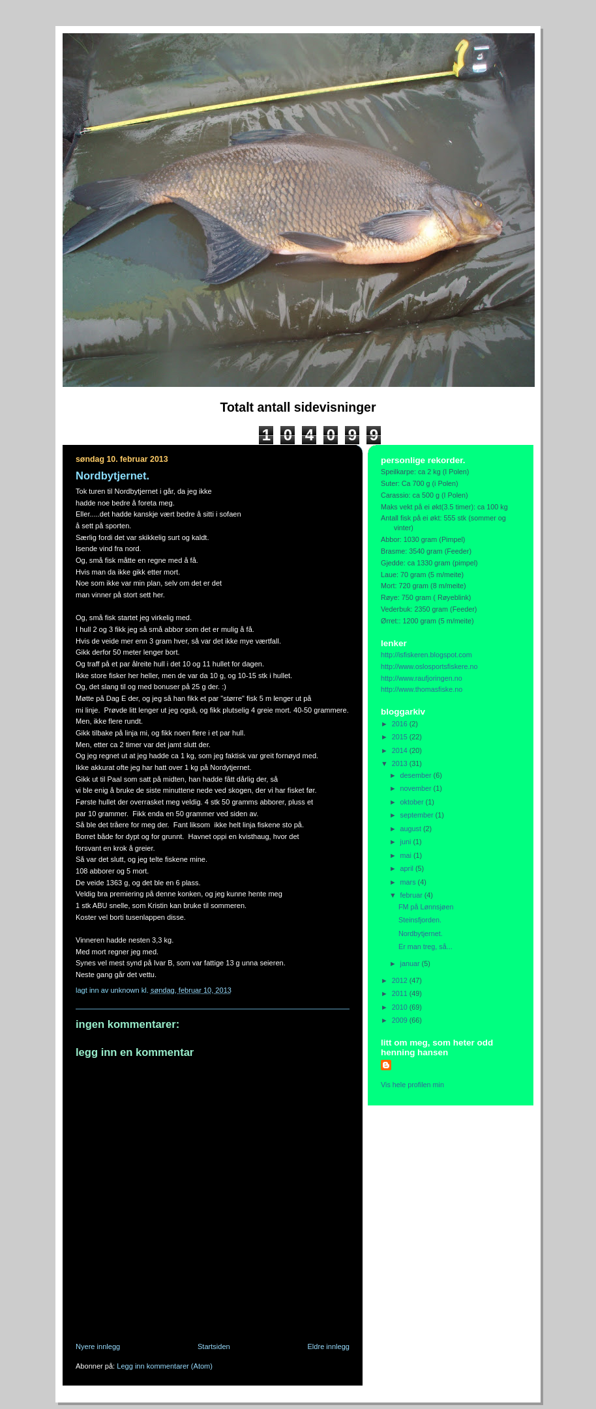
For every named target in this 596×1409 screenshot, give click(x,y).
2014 (401, 750)
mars (409, 882)
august (411, 829)
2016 (401, 724)
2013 (401, 763)
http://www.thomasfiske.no (421, 689)
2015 (401, 737)
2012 (401, 980)
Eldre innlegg (329, 1346)
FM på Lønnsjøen (426, 907)
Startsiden (214, 1346)
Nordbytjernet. (420, 933)
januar (411, 963)
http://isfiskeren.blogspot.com (426, 655)
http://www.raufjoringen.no (421, 678)
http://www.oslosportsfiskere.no (429, 666)
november (417, 788)
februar (412, 895)
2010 (401, 1007)
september (418, 815)
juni (406, 842)
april (407, 868)
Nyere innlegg (98, 1346)
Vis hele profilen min (412, 1085)
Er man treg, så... (425, 946)
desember (417, 775)
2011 (401, 993)
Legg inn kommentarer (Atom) (165, 1366)
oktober (413, 802)
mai (406, 855)
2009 (401, 1020)
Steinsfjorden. (419, 920)
